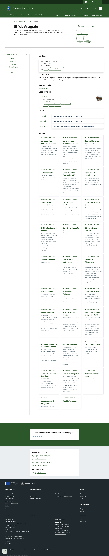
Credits (33, 550)
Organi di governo (9, 501)
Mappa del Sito (46, 550)
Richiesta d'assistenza (60, 534)
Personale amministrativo (11, 503)
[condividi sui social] (80, 26)
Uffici (30, 21)
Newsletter (83, 521)
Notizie (82, 494)
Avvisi (81, 499)
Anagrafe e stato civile (48, 138)
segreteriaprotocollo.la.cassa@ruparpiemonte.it (57, 104)
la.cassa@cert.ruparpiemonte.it (52, 70)
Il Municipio (44, 96)
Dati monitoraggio (9, 550)
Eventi (82, 511)
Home (15, 21)
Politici (7, 506)
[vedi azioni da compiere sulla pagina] (91, 26)
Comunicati (83, 496)
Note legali (58, 522)
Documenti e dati (9, 496)
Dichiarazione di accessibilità (62, 524)
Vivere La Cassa (40, 15)
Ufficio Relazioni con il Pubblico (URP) (14, 538)
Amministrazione (12, 15)
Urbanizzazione (84, 15)
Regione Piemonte (11, 2)
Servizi (30, 15)
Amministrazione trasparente (62, 526)
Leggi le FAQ (58, 528)
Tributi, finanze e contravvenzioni (63, 496)
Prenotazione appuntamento (62, 532)
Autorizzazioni (90, 370)
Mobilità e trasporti (60, 494)
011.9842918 (50, 64)
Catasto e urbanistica (69, 398)
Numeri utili (8, 543)
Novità (22, 15)
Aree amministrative (10, 494)
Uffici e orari (8, 541)
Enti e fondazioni (9, 499)
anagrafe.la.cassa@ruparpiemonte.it (55, 68)
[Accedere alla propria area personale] (92, 2)
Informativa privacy (60, 519)
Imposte (58, 15)
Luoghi (82, 509)
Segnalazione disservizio (61, 530)
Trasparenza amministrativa (70, 15)
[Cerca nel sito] (99, 8)
